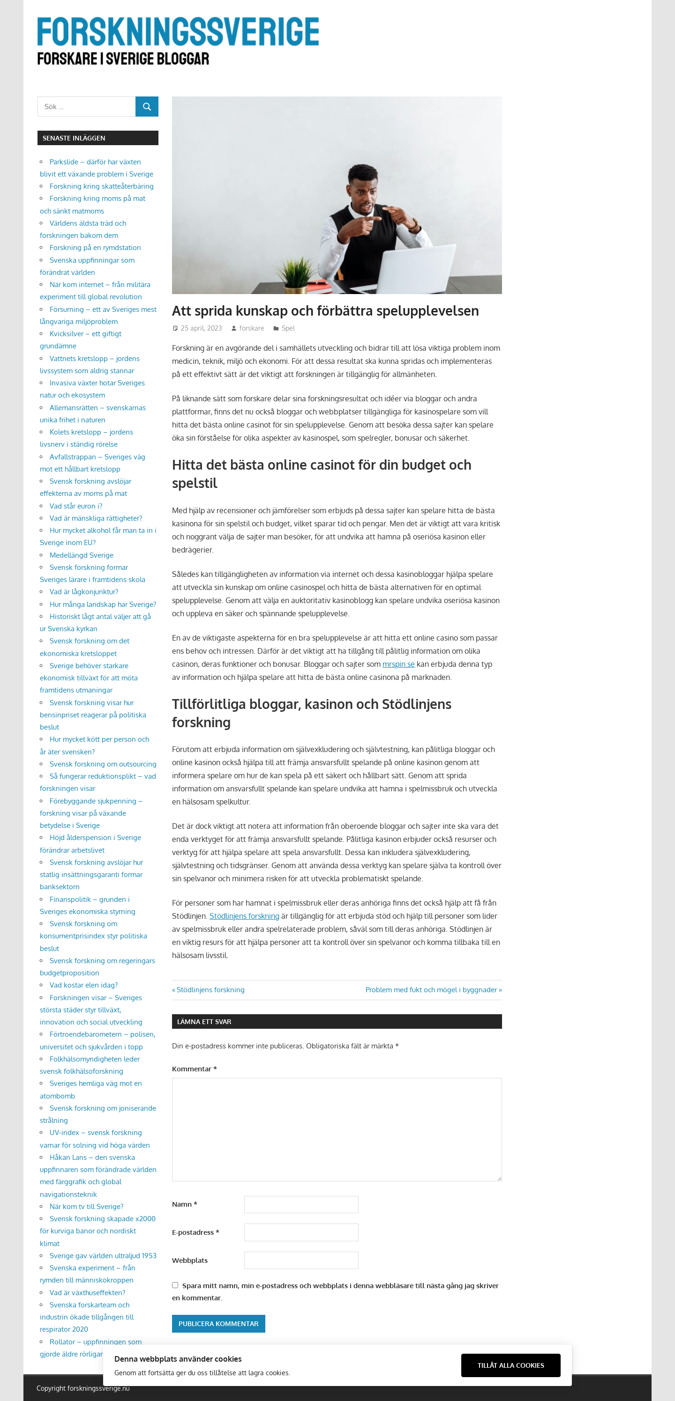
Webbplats (190, 1260)
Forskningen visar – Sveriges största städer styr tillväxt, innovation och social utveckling (91, 1010)
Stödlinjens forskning (244, 916)
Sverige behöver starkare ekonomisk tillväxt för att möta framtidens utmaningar (89, 678)
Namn (184, 1204)
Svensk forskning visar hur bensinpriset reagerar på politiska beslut (93, 715)
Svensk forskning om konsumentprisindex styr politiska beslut (93, 936)
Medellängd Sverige (81, 555)
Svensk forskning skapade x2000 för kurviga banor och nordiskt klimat (98, 1231)
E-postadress (195, 1232)
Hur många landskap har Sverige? (103, 604)
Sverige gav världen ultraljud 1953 (103, 1255)
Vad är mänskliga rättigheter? (96, 518)
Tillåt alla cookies (511, 1365)
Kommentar (194, 1068)
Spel (288, 328)
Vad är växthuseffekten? (87, 1292)
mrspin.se (398, 664)
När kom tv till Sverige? (86, 1206)
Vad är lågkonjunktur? (84, 591)
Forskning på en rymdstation (95, 247)
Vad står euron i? (76, 505)
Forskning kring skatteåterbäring (102, 186)
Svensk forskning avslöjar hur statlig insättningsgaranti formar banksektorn (91, 875)
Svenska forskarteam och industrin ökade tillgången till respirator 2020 (87, 1317)
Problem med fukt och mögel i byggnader (431, 989)
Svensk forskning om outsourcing (103, 763)
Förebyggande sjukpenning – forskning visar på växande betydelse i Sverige (91, 813)
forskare (252, 328)
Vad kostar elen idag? (84, 985)
